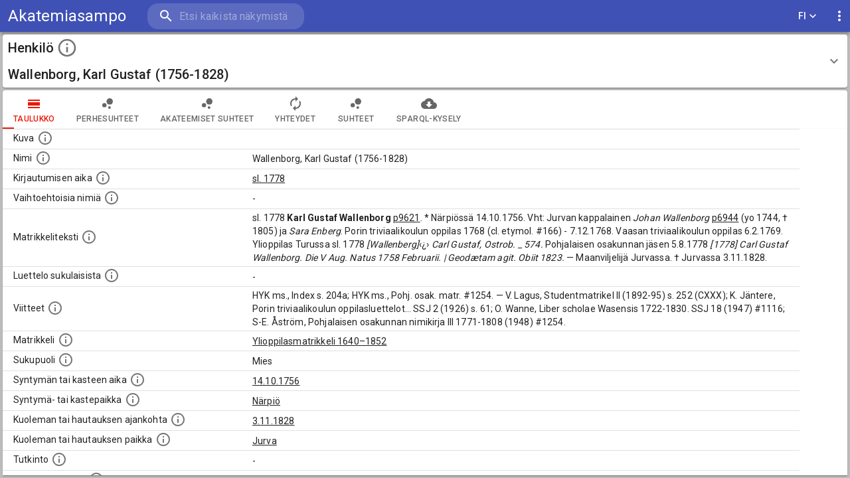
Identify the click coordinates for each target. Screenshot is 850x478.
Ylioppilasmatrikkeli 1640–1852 (319, 341)
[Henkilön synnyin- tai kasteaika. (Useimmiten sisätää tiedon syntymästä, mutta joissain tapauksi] (137, 379)
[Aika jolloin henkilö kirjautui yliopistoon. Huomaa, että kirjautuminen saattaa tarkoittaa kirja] (103, 178)
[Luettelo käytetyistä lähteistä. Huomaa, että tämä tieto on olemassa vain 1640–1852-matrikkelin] (55, 308)
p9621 (406, 217)
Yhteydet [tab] (295, 109)
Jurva (264, 441)
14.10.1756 (276, 381)
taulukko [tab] (34, 109)
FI (807, 16)
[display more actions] (839, 16)
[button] (425, 61)
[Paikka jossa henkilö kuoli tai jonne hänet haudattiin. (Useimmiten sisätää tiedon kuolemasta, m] (163, 439)
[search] (225, 16)
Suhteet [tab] (356, 109)
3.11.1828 (273, 421)
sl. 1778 (268, 178)
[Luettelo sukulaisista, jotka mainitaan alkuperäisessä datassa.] (111, 275)
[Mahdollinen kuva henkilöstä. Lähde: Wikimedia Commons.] (45, 138)
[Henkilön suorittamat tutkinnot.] (59, 459)
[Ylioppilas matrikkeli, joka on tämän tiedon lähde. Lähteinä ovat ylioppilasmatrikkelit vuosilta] (65, 340)
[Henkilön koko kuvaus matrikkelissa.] (89, 237)
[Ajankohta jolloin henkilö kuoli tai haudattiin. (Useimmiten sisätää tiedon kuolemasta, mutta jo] (178, 419)
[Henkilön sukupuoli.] (65, 359)
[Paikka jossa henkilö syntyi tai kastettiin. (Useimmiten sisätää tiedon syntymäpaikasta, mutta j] (132, 399)
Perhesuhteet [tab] (107, 109)
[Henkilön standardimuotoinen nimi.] (43, 158)
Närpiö (266, 401)
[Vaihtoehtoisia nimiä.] (111, 197)
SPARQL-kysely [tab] (428, 109)
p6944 (725, 217)
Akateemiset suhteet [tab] (207, 109)
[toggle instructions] (67, 47)
